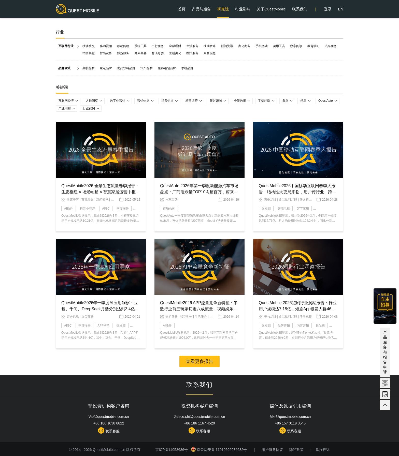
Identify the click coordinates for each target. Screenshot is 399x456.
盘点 (285, 100)
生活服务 (192, 46)
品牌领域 (64, 68)
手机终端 (264, 100)
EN (340, 9)
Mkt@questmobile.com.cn (290, 417)
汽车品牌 (146, 68)
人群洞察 (92, 100)
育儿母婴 (158, 53)
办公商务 (244, 46)
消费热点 (167, 100)
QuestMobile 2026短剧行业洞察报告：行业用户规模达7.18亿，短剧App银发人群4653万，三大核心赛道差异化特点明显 (298, 309)
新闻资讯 (227, 46)
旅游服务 (123, 53)
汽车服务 (331, 46)
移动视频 (106, 46)
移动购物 (123, 46)
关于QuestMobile (271, 9)
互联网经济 (66, 100)
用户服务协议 (272, 450)
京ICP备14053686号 (172, 450)
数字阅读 (296, 46)
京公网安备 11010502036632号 (219, 450)
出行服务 (158, 46)
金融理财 (175, 46)
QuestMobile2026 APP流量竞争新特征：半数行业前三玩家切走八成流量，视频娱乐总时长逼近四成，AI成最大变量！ (199, 309)
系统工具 (140, 46)
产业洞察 (65, 108)
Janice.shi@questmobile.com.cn (199, 417)
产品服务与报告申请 (385, 352)
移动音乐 (210, 46)
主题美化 (175, 53)
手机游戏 (261, 46)
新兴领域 (216, 100)
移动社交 (88, 46)
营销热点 (143, 100)
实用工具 (279, 46)
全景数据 (240, 100)
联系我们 (299, 9)
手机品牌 (187, 68)
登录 (328, 9)
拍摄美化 (88, 53)
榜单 (303, 100)
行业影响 (242, 9)
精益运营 (192, 100)
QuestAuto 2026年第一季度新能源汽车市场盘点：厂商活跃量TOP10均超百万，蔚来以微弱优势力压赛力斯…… (199, 192)
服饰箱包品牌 (167, 68)
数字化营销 (117, 100)
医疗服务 (192, 53)
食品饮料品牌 (126, 68)
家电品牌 (106, 68)
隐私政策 (296, 450)
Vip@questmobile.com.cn (109, 417)
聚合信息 (210, 53)
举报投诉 (323, 450)
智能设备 (106, 53)
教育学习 (313, 46)
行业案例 (89, 108)
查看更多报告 (199, 361)
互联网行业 (66, 46)
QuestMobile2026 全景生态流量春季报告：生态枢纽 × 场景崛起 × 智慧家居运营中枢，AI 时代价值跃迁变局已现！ (100, 192)
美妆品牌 (88, 68)
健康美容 (140, 53)
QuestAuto (325, 100)
